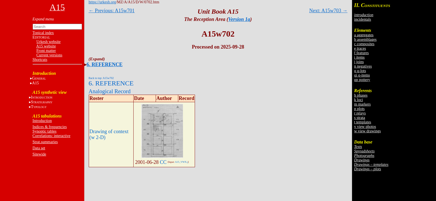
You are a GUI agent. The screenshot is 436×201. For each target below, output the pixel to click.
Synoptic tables (45, 131)
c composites (364, 44)
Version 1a (239, 19)
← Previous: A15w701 (112, 10)
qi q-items (362, 75)
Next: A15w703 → (328, 10)
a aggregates (364, 35)
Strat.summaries (45, 142)
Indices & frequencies (50, 127)
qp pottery (362, 80)
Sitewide (39, 154)
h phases (361, 95)
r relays (360, 113)
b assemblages (365, 39)
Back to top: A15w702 (101, 78)
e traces (360, 48)
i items (359, 57)
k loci (358, 100)
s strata (359, 118)
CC (163, 162)
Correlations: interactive (52, 136)
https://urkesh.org (102, 2)
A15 (35, 83)
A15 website (46, 46)
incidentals (362, 19)
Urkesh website (49, 42)
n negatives (363, 66)
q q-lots (360, 71)
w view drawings (367, 131)
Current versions (49, 55)
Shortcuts (40, 60)
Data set (39, 148)
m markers (362, 104)
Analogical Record (110, 91)
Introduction (42, 121)
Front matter (46, 51)
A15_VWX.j (181, 162)
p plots (359, 109)
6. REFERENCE (104, 64)
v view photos (365, 127)
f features (361, 53)
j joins (359, 62)
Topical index (43, 33)
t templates (362, 122)
